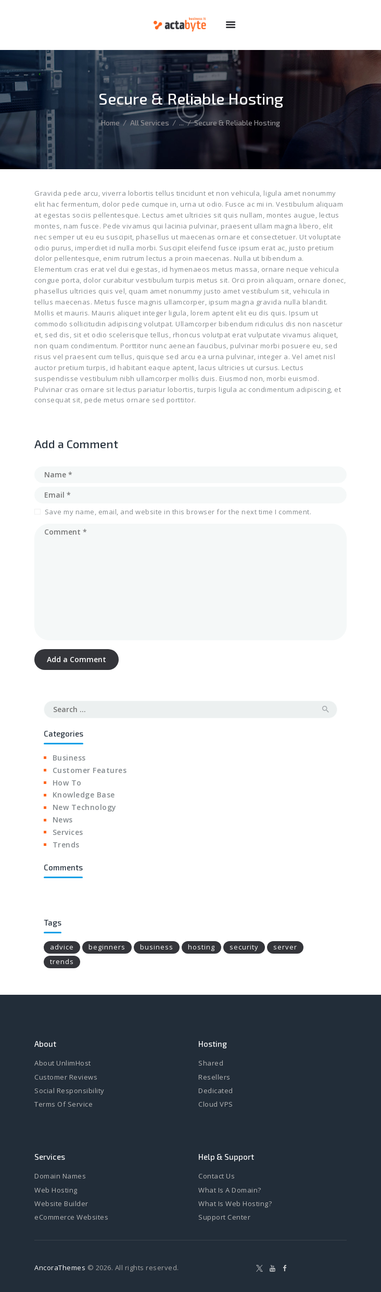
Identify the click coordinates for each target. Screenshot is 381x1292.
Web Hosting (56, 1190)
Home (110, 122)
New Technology (85, 807)
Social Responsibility (69, 1090)
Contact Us (216, 1176)
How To (67, 783)
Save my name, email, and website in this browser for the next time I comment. (178, 511)
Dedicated (215, 1090)
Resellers (214, 1077)
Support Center (224, 1217)
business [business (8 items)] (156, 947)
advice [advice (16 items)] (62, 947)
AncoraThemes (59, 1267)
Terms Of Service (63, 1104)
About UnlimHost (62, 1063)
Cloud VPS (215, 1104)
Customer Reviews (65, 1077)
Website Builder (61, 1203)
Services (68, 832)
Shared (210, 1063)
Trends (66, 845)
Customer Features (90, 770)
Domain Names (60, 1176)
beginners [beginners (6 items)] (106, 947)
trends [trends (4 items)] (62, 961)
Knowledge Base (84, 795)
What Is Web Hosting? (235, 1203)
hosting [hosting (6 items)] (201, 947)
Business (69, 758)
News (63, 820)
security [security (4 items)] (244, 947)
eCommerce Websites (71, 1217)
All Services (149, 122)
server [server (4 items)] (285, 947)
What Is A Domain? (229, 1190)
